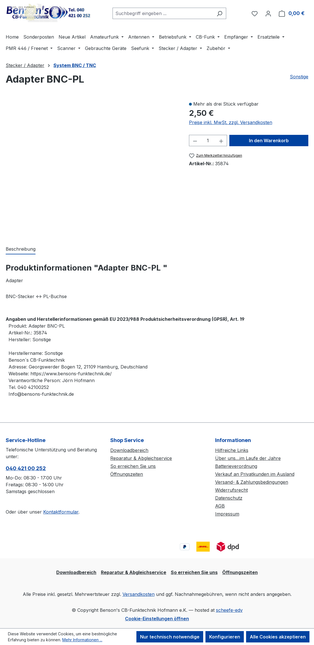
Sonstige (299, 76)
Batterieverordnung (236, 466)
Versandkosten (138, 594)
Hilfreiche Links (231, 450)
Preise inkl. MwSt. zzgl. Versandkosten (230, 122)
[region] (91, 167)
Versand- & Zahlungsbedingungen (251, 482)
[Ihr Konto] (268, 13)
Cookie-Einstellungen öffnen (157, 618)
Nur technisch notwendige (169, 637)
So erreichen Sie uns (133, 466)
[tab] (21, 249)
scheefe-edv (229, 610)
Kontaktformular (60, 512)
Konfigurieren (224, 637)
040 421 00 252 (26, 468)
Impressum (227, 514)
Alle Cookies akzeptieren (278, 637)
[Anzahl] (208, 140)
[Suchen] (219, 13)
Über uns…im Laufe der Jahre (248, 458)
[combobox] (163, 13)
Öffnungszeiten (126, 474)
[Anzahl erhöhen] (221, 140)
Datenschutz (228, 498)
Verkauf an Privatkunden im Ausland (254, 474)
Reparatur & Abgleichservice (141, 458)
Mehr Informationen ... (82, 639)
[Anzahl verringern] (195, 140)
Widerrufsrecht (231, 490)
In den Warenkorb (269, 140)
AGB (220, 506)
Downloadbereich (129, 450)
